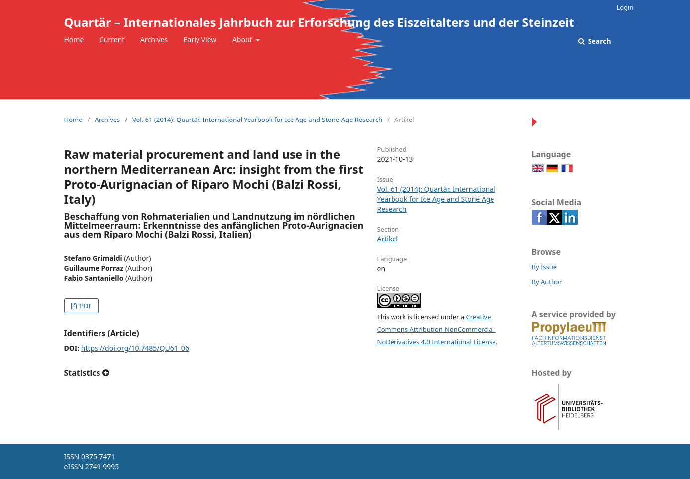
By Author (547, 281)
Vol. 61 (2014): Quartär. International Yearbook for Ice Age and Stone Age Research (257, 119)
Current (111, 39)
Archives (154, 39)
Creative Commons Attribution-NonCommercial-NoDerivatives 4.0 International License (436, 329)
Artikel (387, 238)
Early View (200, 39)
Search (598, 41)
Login (624, 7)
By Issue (544, 266)
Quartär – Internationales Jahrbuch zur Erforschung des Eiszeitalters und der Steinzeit (319, 22)
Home (74, 39)
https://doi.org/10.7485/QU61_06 (135, 348)
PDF (85, 305)
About (243, 39)
